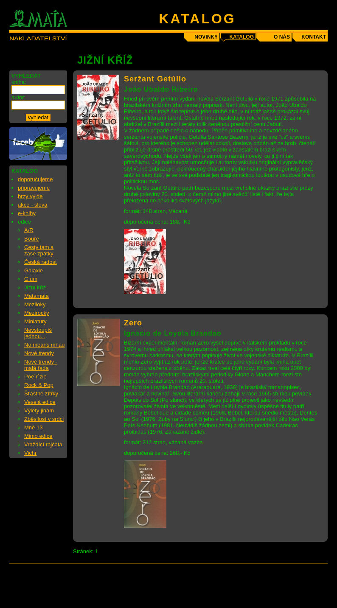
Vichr (30, 453)
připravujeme (34, 188)
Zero (133, 323)
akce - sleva (32, 205)
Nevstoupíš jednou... (38, 333)
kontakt (313, 37)
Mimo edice (38, 436)
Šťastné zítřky (41, 393)
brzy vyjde (30, 196)
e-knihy (27, 213)
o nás (282, 37)
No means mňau (44, 345)
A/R (29, 230)
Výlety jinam (39, 410)
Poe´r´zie (35, 376)
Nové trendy (39, 353)
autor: (18, 97)
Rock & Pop (38, 385)
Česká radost (40, 262)
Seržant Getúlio (155, 79)
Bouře (31, 238)
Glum (30, 279)
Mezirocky (36, 313)
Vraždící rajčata (43, 444)
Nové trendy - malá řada (40, 365)
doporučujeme (35, 179)
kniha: (18, 82)
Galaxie (33, 270)
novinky (206, 37)
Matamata (36, 296)
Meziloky (35, 304)
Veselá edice (40, 402)
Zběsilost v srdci (44, 419)
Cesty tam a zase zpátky (38, 250)
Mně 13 (33, 427)
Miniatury (35, 321)
